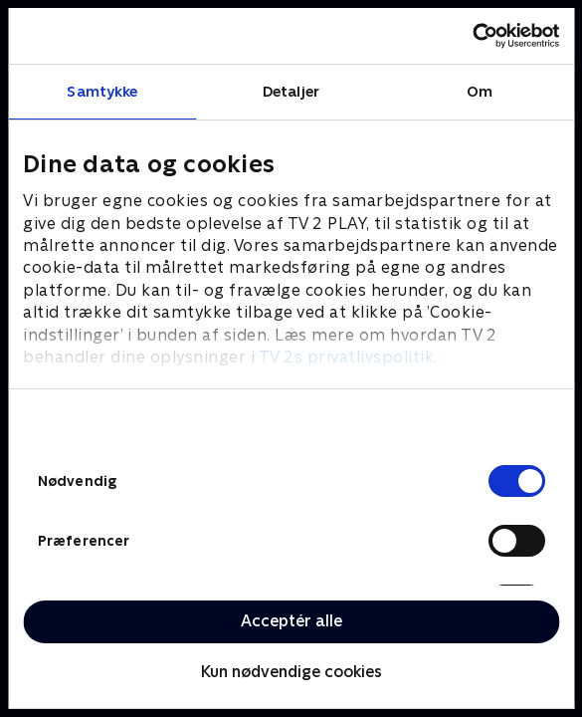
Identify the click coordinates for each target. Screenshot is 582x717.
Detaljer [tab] (291, 91)
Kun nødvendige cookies (291, 671)
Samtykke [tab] (102, 91)
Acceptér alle (291, 620)
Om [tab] (479, 91)
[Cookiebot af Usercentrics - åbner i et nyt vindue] (472, 36)
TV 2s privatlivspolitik (347, 357)
